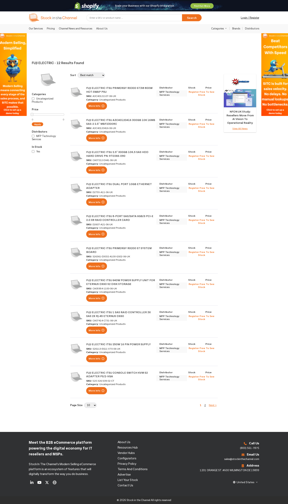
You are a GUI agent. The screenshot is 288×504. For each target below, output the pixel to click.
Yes (36, 151)
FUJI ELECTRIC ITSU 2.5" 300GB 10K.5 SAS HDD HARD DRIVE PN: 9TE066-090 (117, 153)
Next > (213, 405)
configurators (127, 458)
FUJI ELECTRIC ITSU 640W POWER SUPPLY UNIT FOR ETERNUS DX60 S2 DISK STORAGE (120, 282)
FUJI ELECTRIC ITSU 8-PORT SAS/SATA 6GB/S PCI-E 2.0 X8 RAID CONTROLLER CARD (119, 217)
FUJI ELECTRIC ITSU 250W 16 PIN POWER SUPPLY (118, 344)
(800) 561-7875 (249, 448)
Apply (37, 124)
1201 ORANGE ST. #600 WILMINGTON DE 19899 (229, 470)
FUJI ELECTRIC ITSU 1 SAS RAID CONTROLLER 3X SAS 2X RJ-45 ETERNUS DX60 (118, 314)
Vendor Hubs (126, 453)
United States (245, 482)
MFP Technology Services (169, 93)
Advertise (124, 474)
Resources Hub (128, 447)
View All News (240, 128)
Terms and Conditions (133, 469)
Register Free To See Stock (201, 93)
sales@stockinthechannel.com (241, 459)
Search (192, 17)
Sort (73, 75)
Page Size (76, 405)
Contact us (125, 485)
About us (124, 442)
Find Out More (202, 6)
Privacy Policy (127, 463)
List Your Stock (128, 480)
